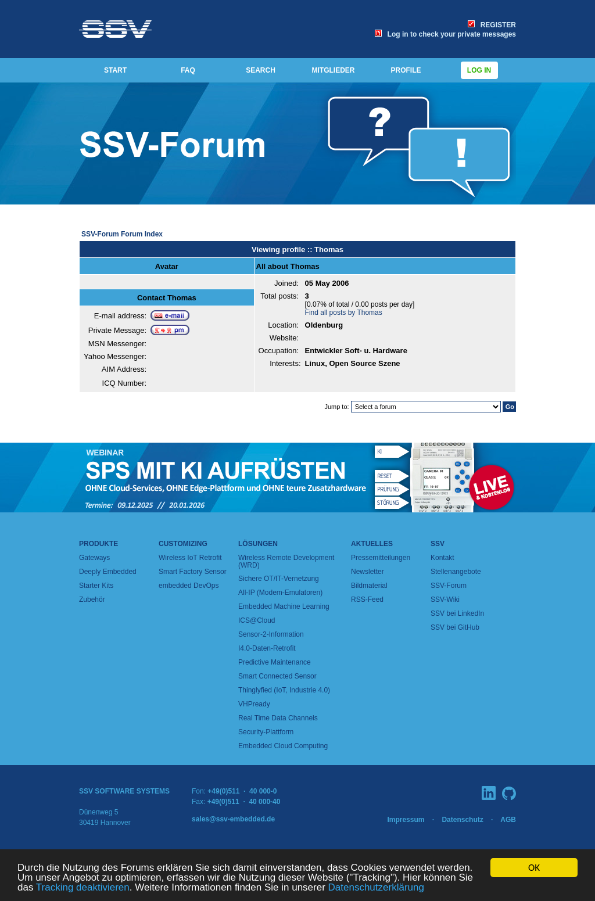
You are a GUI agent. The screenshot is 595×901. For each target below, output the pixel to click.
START (115, 70)
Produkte (98, 544)
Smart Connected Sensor (277, 676)
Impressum (405, 820)
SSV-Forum (449, 585)
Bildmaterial (369, 585)
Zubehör (92, 599)
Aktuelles (372, 544)
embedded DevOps (188, 585)
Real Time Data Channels (278, 718)
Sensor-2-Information (271, 634)
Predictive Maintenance (274, 662)
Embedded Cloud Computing (283, 746)
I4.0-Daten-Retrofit (267, 648)
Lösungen (258, 544)
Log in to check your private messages (445, 34)
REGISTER (492, 25)
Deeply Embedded (108, 572)
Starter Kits (96, 585)
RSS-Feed (367, 599)
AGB (508, 820)
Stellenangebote (456, 572)
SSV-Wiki (445, 599)
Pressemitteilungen (380, 558)
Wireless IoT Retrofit (190, 558)
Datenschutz (462, 820)
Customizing (183, 544)
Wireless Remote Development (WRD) (286, 561)
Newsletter (367, 572)
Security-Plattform (265, 732)
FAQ (188, 70)
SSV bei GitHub (455, 627)
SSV (438, 544)
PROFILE (405, 70)
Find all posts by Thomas (343, 312)
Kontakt (442, 558)
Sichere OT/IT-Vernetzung (278, 579)
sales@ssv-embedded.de (233, 819)
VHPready (254, 704)
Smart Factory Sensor (193, 572)
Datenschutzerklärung (376, 887)
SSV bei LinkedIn (457, 613)
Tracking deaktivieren (83, 887)
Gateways (94, 558)
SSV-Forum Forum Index (122, 234)
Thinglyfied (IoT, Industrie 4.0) (284, 690)
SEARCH (260, 70)
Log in (479, 70)
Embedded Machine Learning (283, 606)
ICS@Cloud (256, 620)
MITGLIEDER (333, 70)
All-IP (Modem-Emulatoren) (280, 592)
